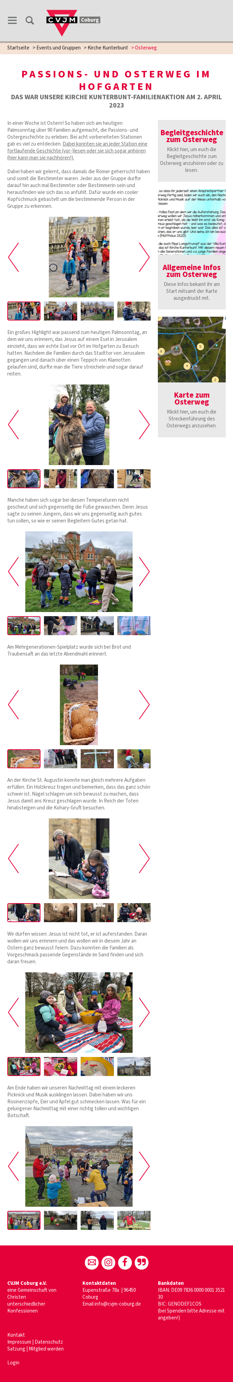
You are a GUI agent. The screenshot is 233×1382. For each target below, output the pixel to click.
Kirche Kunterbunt (108, 48)
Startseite (18, 48)
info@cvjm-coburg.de (118, 1246)
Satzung (16, 1291)
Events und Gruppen (58, 48)
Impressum (19, 1284)
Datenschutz (49, 1284)
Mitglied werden (46, 1291)
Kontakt (16, 1277)
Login (13, 1305)
